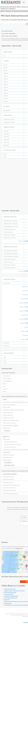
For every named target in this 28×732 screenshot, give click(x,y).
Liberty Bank (7, 603)
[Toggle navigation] (24, 2)
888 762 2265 (8, 31)
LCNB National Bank (10, 589)
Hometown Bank (9, 594)
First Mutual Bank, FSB (10, 598)
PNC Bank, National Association (15, 11)
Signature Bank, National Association (14, 590)
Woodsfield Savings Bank (11, 596)
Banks (2, 11)
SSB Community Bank (10, 592)
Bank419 (6, 599)
